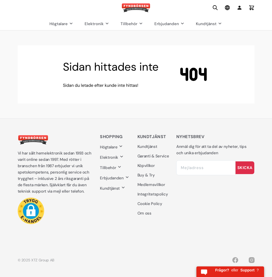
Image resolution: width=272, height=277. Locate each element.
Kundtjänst (209, 24)
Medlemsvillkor (151, 184)
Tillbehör (132, 24)
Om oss (144, 213)
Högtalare (61, 24)
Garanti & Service (153, 156)
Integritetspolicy (152, 194)
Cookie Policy (149, 203)
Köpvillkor (146, 165)
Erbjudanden (169, 24)
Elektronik (97, 24)
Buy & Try (146, 175)
